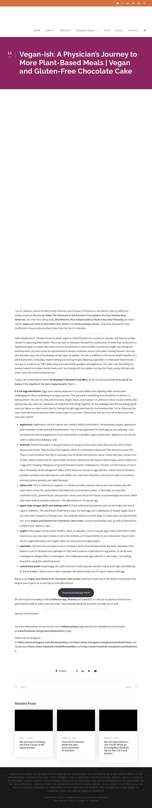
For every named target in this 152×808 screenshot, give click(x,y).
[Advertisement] (76, 110)
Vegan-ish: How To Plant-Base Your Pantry (46, 324)
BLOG (119, 30)
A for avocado (118, 379)
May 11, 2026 (26, 738)
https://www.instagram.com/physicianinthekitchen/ (102, 642)
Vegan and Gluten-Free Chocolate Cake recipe (57, 520)
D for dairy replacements (53, 384)
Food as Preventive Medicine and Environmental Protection (73, 746)
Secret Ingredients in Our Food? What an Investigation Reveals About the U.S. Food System (116, 747)
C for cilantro (30, 384)
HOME (37, 30)
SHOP (107, 30)
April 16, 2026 (69, 738)
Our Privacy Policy (65, 801)
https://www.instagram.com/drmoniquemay (43, 642)
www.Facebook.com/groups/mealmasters (41, 630)
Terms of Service (88, 801)
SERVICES (65, 30)
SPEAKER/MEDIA (85, 30)
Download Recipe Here (76, 592)
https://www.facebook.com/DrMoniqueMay (52, 646)
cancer (75, 355)
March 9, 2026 (111, 738)
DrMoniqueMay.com (73, 626)
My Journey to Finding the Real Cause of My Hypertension (32, 744)
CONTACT (133, 30)
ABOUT (50, 30)
